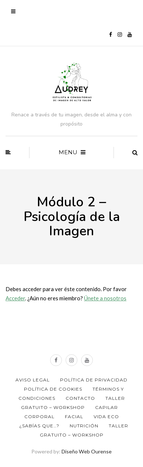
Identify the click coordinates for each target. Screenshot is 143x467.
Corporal (39, 416)
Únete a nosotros (105, 298)
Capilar (106, 407)
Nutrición (84, 425)
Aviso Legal (32, 380)
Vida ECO (106, 416)
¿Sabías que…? (39, 425)
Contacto (80, 398)
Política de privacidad (94, 380)
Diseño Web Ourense (87, 451)
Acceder (15, 298)
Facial (74, 416)
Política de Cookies (53, 389)
